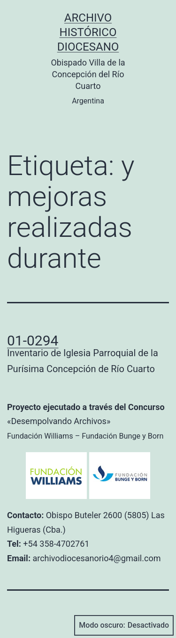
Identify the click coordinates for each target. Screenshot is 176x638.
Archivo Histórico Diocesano (88, 32)
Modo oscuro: (124, 625)
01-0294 (32, 340)
